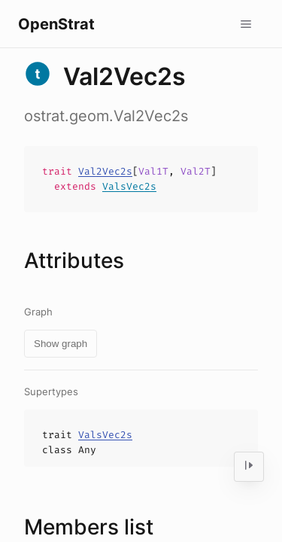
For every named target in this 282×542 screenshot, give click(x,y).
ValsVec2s (129, 186)
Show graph (60, 343)
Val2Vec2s (105, 171)
